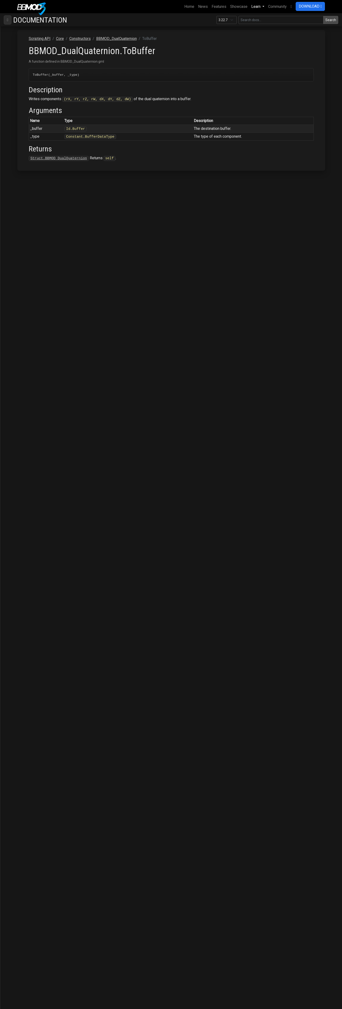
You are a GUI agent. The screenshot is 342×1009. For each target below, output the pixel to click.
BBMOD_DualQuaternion (39, 220)
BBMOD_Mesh (31, 577)
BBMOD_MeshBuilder (37, 584)
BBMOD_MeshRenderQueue (42, 592)
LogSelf (28, 356)
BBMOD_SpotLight (34, 713)
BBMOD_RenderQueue (38, 683)
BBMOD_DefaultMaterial (39, 174)
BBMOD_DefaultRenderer (40, 182)
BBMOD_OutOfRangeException (44, 630)
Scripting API (18, 45)
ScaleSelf (30, 440)
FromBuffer (31, 311)
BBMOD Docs (18, 30)
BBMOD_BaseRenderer (38, 121)
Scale (26, 432)
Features (219, 6)
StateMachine (22, 880)
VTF (14, 896)
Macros (21, 797)
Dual (25, 273)
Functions (23, 782)
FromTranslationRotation (42, 326)
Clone (26, 242)
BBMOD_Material (33, 554)
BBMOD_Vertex (32, 759)
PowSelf (29, 402)
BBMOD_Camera (33, 136)
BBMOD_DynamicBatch (38, 501)
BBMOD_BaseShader (36, 129)
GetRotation (31, 334)
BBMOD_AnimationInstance (42, 91)
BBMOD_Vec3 (31, 744)
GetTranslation (34, 341)
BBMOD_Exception (35, 508)
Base (15, 53)
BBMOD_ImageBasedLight (41, 516)
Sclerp (27, 448)
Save (15, 873)
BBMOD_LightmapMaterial (40, 539)
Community (277, 6)
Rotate (27, 417)
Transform (30, 485)
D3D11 (17, 805)
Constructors (25, 75)
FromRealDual (33, 318)
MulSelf (28, 372)
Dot (25, 265)
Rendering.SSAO (24, 858)
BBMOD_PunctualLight (38, 653)
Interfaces (23, 774)
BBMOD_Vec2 (31, 736)
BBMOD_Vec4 (31, 751)
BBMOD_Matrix (32, 569)
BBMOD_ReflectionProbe (40, 668)
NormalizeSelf (34, 387)
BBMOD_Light (31, 531)
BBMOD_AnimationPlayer (40, 98)
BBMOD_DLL (30, 212)
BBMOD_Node (31, 615)
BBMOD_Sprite (31, 721)
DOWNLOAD (310, 6)
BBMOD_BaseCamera (37, 106)
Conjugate (30, 250)
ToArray (28, 463)
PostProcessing (24, 842)
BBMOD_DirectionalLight (39, 204)
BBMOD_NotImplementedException (48, 622)
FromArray (30, 303)
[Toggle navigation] (7, 19)
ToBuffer (29, 470)
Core (15, 68)
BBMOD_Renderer (33, 675)
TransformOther (35, 493)
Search (330, 20)
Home (190, 6)
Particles (18, 835)
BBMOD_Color (31, 144)
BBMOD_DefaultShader (38, 189)
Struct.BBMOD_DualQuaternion (127, 158)
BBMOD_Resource (34, 691)
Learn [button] (256, 6)
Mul (25, 364)
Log (25, 349)
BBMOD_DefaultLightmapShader (46, 166)
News (203, 6)
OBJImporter (22, 827)
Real (25, 410)
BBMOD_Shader (32, 706)
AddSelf (28, 235)
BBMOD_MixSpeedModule (41, 599)
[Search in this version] (280, 20)
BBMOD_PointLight (34, 637)
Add (25, 227)
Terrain (16, 888)
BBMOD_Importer (33, 523)
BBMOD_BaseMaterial (37, 113)
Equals (27, 280)
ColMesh (18, 60)
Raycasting (20, 850)
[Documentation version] (226, 20)
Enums (20, 789)
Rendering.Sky (23, 865)
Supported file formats (25, 37)
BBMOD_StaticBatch (36, 729)
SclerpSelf (30, 455)
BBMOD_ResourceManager (42, 698)
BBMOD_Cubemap (34, 151)
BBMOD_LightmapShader (39, 546)
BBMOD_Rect (30, 660)
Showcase (238, 6)
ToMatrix (29, 478)
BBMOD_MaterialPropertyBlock (45, 561)
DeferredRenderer (26, 812)
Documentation (40, 19)
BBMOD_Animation (35, 83)
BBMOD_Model (32, 607)
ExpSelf (28, 296)
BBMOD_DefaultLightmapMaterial (47, 159)
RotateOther (32, 425)
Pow (25, 394)
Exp (25, 288)
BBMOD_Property (34, 645)
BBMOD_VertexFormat (38, 767)
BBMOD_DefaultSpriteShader (42, 197)
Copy (26, 258)
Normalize (30, 379)
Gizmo (16, 820)
